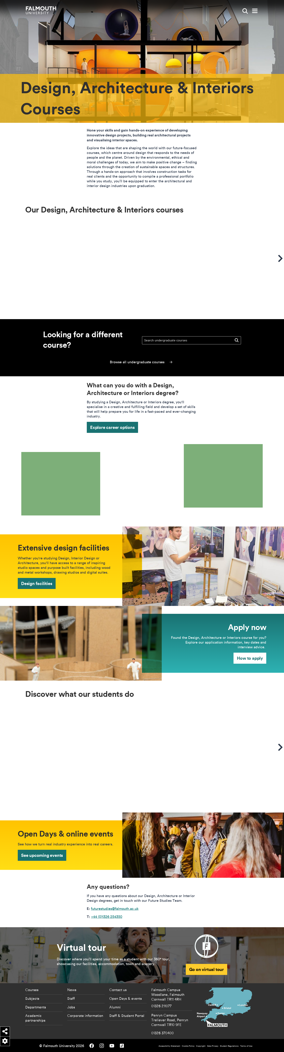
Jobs (71, 1007)
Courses (31, 990)
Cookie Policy (188, 1046)
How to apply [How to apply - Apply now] (250, 658)
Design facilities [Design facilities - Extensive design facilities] (36, 583)
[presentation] (81, 480)
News (71, 990)
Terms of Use (246, 1046)
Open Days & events (125, 998)
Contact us (118, 990)
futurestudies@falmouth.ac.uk (114, 908)
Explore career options (112, 427)
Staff (71, 998)
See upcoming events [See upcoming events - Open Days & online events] (42, 855)
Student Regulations (229, 1046)
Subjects (32, 998)
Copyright (201, 1046)
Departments (35, 1007)
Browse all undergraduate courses (141, 362)
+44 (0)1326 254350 (106, 916)
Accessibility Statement (169, 1046)
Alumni (115, 1007)
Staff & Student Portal (126, 1015)
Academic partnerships (35, 1017)
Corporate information (85, 1015)
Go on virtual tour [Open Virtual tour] (206, 969)
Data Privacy (212, 1046)
